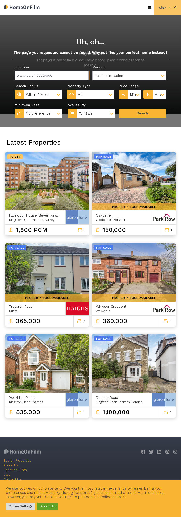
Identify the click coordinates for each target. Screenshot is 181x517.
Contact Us (12, 479)
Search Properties (17, 460)
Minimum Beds (27, 105)
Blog (7, 474)
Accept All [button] (48, 506)
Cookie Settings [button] (20, 506)
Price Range (129, 86)
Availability (77, 105)
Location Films (15, 470)
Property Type (79, 86)
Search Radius (26, 86)
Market (98, 67)
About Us (11, 465)
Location (22, 67)
